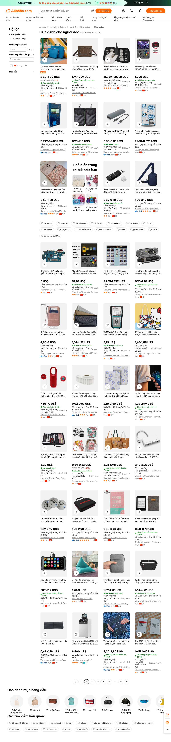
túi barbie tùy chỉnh (143, 723)
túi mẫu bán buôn (101, 729)
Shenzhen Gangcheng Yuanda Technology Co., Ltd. (116, 412)
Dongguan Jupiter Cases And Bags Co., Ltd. (148, 294)
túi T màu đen (50, 729)
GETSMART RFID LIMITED (52, 537)
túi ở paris (46, 230)
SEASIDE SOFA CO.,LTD (82, 598)
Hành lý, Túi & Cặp (58, 27)
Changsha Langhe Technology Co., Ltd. (148, 353)
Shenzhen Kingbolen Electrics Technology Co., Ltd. (85, 537)
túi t (69, 723)
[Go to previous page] (75, 681)
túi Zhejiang (114, 223)
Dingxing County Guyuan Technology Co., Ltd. (148, 601)
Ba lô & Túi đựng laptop (80, 27)
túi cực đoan (63, 230)
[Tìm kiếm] (103, 11)
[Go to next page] (126, 681)
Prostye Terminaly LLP (82, 660)
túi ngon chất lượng (50, 236)
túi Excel (63, 223)
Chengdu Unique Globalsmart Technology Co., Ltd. (85, 412)
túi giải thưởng (122, 729)
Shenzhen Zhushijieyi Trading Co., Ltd (116, 213)
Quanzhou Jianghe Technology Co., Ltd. (148, 670)
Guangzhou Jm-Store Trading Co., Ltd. (85, 481)
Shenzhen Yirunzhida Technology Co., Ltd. (85, 292)
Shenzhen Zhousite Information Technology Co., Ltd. (116, 356)
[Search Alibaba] (65, 10)
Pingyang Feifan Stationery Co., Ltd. (53, 353)
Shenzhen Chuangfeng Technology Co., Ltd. (148, 476)
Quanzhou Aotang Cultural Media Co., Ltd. (85, 92)
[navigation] (21, 354)
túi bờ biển (46, 223)
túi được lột (82, 729)
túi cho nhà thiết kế (18, 723)
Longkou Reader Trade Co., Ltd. (53, 478)
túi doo (121, 230)
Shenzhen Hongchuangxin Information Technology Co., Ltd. (116, 152)
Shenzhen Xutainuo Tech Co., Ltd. (53, 603)
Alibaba (42, 27)
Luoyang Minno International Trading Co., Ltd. (116, 290)
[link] (167, 715)
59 (121, 682)
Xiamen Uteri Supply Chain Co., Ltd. (148, 208)
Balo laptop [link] (99, 27)
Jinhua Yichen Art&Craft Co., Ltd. (116, 667)
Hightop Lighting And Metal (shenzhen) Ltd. (85, 353)
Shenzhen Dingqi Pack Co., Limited (116, 537)
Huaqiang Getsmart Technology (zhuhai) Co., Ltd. (148, 417)
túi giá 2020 (39, 723)
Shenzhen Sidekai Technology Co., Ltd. (53, 290)
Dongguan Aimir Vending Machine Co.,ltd (148, 150)
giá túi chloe (79, 223)
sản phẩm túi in (83, 230)
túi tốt (66, 729)
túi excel (56, 723)
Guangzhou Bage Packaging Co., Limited (116, 478)
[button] (92, 11)
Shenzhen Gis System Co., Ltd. (53, 414)
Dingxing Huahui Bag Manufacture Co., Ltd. (53, 211)
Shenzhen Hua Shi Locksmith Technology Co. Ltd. (116, 85)
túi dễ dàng (122, 723)
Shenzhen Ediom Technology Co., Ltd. (53, 93)
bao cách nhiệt (103, 230)
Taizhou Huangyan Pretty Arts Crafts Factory (148, 542)
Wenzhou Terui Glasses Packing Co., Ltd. (53, 660)
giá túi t (147, 223)
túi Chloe (14, 729)
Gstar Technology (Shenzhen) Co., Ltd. (85, 152)
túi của (152, 230)
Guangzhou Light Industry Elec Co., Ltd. (53, 150)
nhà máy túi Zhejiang (101, 723)
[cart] (132, 11)
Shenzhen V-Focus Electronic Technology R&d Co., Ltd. (148, 88)
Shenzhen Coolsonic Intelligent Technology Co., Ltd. (116, 603)
